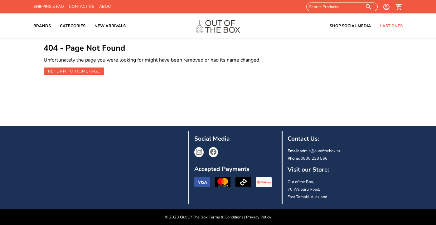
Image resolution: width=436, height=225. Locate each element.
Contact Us (81, 6)
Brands (42, 26)
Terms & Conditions (226, 217)
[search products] (369, 6)
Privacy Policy (258, 217)
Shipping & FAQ (48, 6)
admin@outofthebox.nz (320, 151)
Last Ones (391, 26)
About (106, 6)
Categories (72, 26)
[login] (386, 7)
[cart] (399, 7)
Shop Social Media (350, 26)
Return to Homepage (74, 71)
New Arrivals (110, 26)
